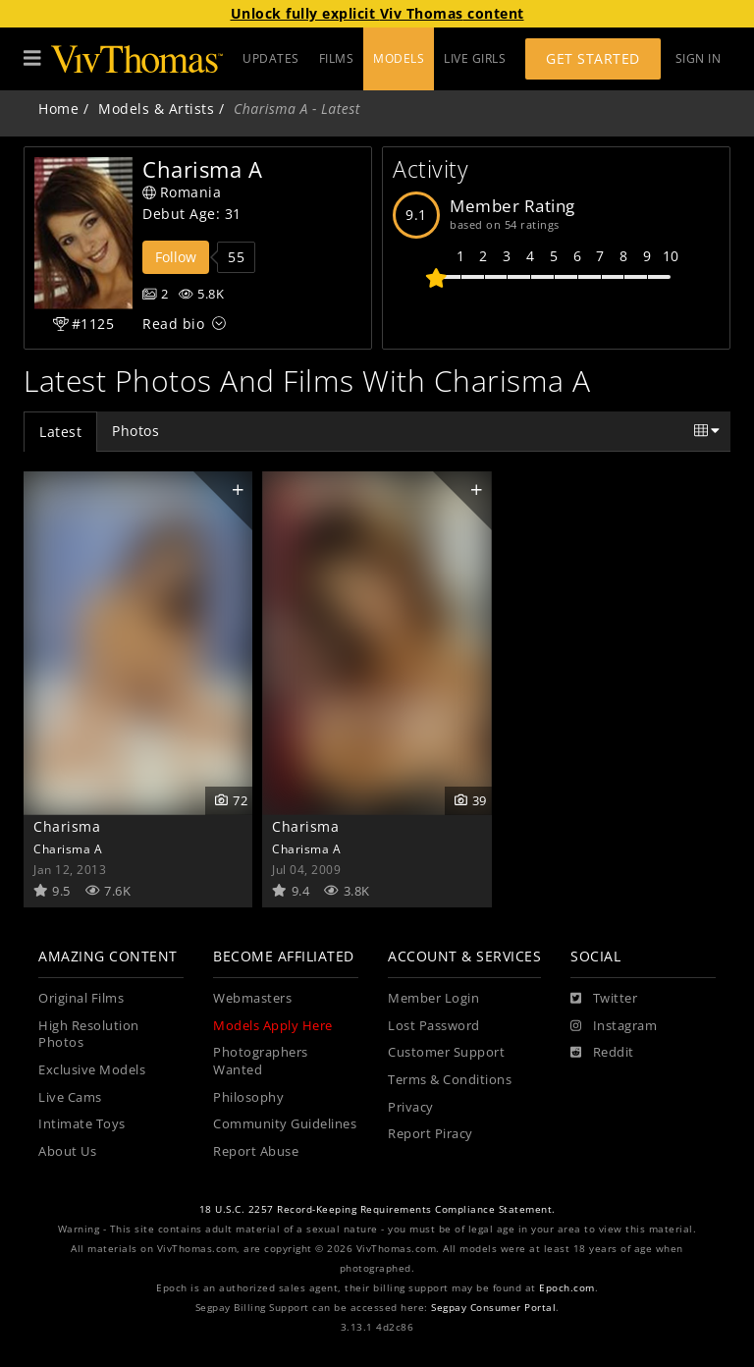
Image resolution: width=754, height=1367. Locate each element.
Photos (135, 430)
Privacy (411, 1107)
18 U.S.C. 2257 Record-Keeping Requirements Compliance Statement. (377, 1209)
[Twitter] (603, 999)
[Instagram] (613, 1026)
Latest (60, 431)
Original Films (81, 998)
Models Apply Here (273, 1025)
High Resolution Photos (88, 1034)
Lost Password (434, 1025)
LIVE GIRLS (475, 58)
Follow (175, 256)
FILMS (336, 58)
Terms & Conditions (450, 1079)
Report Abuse (255, 1151)
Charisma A (67, 848)
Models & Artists (156, 108)
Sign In (698, 58)
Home (58, 108)
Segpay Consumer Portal (493, 1307)
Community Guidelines (284, 1124)
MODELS (398, 58)
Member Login (433, 998)
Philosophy (248, 1097)
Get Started (593, 58)
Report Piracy (430, 1133)
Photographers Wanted (260, 1061)
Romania (181, 192)
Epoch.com (567, 1288)
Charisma (66, 826)
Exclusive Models (91, 1070)
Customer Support (446, 1052)
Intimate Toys (82, 1124)
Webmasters (252, 998)
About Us (67, 1151)
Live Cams (70, 1097)
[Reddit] (602, 1053)
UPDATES (270, 58)
